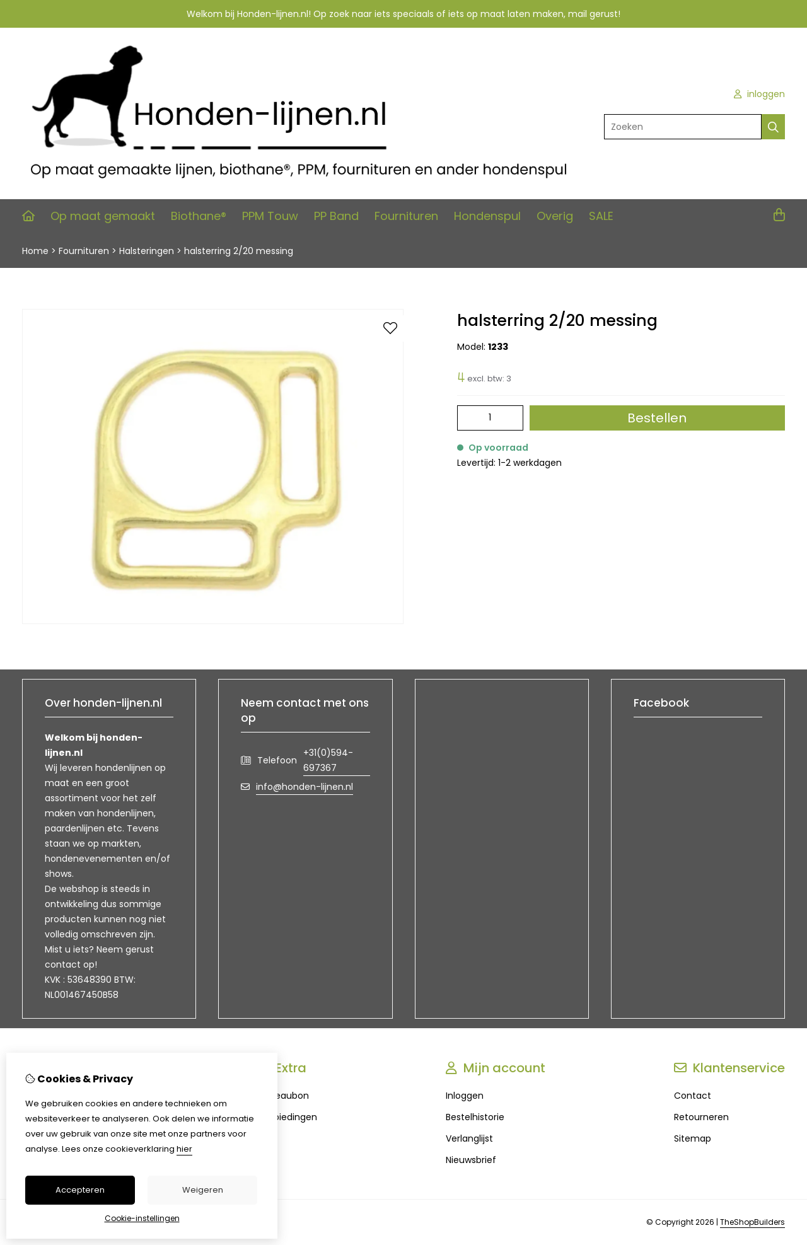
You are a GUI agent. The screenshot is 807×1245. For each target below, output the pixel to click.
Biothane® (198, 216)
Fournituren (406, 216)
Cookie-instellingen (142, 1218)
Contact (692, 1095)
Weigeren (202, 1190)
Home (35, 251)
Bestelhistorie (475, 1117)
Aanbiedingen (287, 1117)
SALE (601, 216)
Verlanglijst (469, 1138)
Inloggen (465, 1095)
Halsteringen (146, 251)
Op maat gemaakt (102, 216)
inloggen (759, 94)
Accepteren (80, 1190)
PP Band (336, 216)
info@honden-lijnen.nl (304, 786)
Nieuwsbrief (471, 1160)
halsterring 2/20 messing (238, 251)
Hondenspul (487, 216)
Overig (555, 216)
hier (184, 1149)
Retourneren (701, 1117)
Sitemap (692, 1138)
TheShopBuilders (752, 1222)
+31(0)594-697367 (328, 760)
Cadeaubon (283, 1095)
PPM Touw (270, 216)
